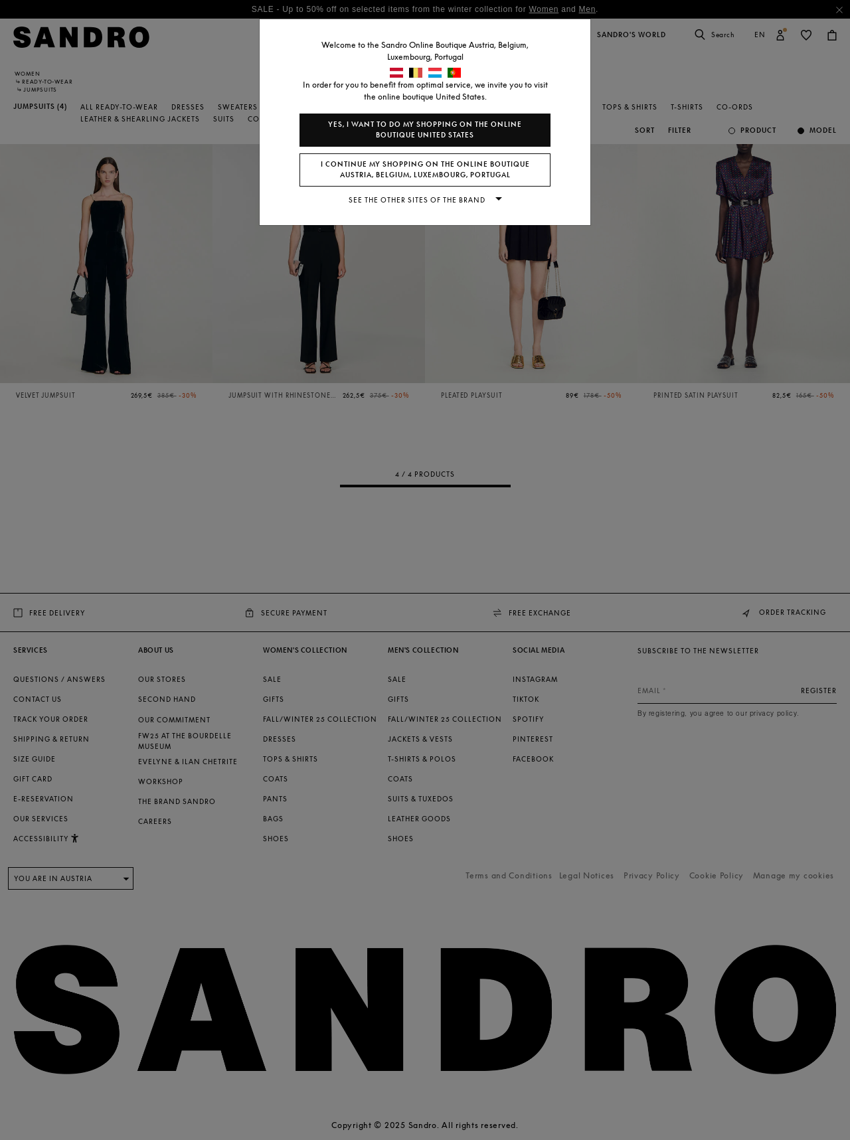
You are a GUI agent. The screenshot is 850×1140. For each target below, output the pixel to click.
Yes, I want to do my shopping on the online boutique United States (425, 129)
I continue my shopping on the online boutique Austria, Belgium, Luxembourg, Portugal (425, 169)
